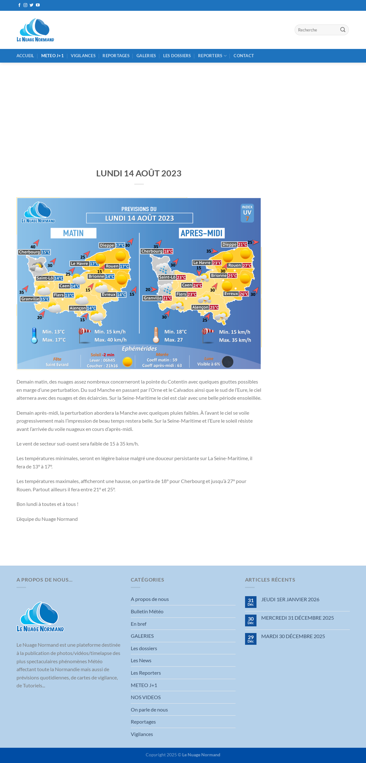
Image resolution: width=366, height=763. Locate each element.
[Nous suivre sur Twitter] (31, 5)
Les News (141, 660)
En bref (138, 624)
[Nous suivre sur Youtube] (38, 5)
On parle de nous (149, 709)
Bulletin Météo (147, 611)
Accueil (25, 55)
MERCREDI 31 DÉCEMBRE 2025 (297, 618)
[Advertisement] (183, 110)
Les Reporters (146, 673)
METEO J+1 (52, 55)
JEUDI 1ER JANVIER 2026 (290, 599)
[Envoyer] (342, 29)
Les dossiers (177, 55)
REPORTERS (212, 56)
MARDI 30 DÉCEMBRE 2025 (293, 636)
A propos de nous (150, 599)
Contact (244, 55)
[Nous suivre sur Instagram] (25, 5)
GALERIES (146, 55)
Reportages (116, 55)
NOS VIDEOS (146, 697)
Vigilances (83, 55)
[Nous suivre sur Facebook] (19, 5)
